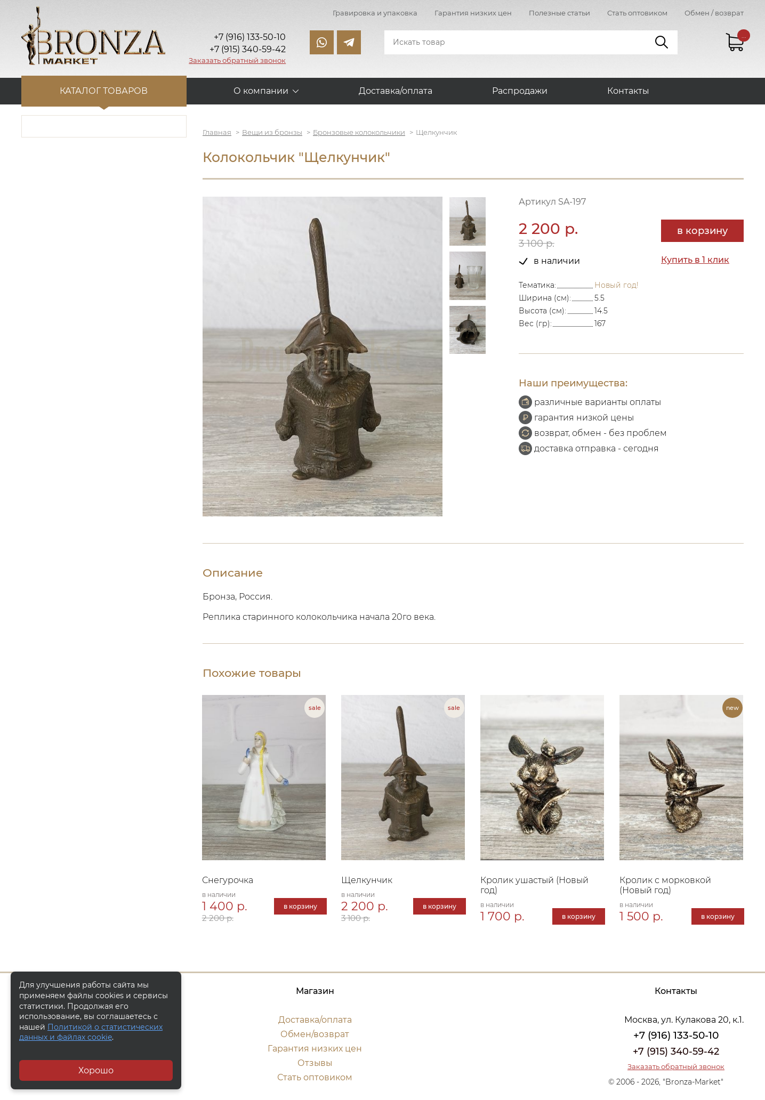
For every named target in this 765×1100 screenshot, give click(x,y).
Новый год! (616, 285)
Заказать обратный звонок (237, 60)
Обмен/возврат (315, 1035)
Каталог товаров (104, 91)
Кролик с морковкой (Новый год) (666, 886)
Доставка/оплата (395, 91)
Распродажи (519, 91)
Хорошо (96, 1070)
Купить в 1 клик (695, 260)
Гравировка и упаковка (375, 13)
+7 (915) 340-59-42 (676, 1052)
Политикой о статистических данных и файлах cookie (91, 1032)
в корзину (702, 231)
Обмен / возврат (714, 13)
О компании (260, 91)
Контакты (628, 91)
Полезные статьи (559, 13)
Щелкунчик (367, 881)
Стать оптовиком (637, 13)
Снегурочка (228, 881)
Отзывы (315, 1063)
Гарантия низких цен (473, 13)
